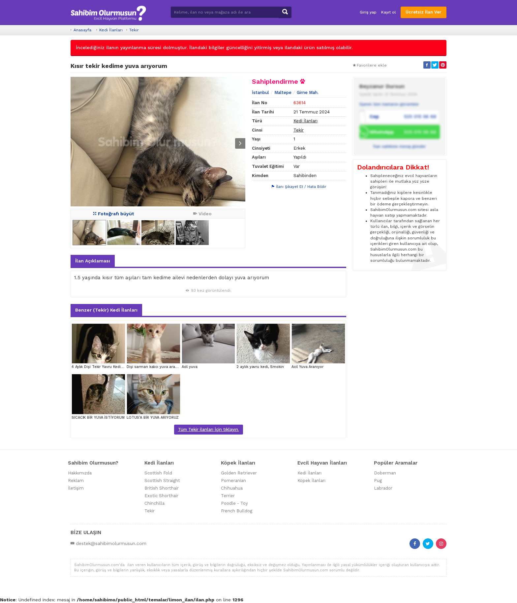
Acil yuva (190, 367)
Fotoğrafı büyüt (113, 213)
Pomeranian (233, 480)
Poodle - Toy (234, 503)
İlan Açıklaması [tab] (92, 260)
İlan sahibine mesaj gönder (399, 146)
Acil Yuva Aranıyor (307, 367)
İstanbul (260, 92)
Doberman (385, 472)
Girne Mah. (308, 92)
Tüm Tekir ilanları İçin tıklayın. (208, 429)
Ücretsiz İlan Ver (423, 12)
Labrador (383, 488)
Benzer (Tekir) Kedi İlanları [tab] (106, 310)
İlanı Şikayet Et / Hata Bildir (299, 187)
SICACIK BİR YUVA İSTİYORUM (98, 417)
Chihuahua (232, 488)
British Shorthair (161, 488)
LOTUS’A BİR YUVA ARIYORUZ (153, 417)
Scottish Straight (162, 480)
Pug (378, 480)
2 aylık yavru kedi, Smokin (260, 367)
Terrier (228, 495)
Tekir (134, 30)
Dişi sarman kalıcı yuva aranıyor (155, 367)
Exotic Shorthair (161, 495)
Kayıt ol (388, 12)
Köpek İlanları (311, 480)
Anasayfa (82, 30)
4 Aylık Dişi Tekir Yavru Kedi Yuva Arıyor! (107, 367)
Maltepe (282, 92)
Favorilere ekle (370, 65)
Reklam (76, 480)
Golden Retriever (239, 472)
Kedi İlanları (111, 30)
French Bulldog (236, 510)
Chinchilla (154, 503)
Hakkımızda (80, 472)
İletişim (76, 488)
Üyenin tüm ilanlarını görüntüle (389, 104)
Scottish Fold (158, 472)
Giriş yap (368, 12)
